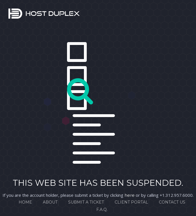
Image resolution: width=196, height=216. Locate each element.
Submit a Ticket (86, 202)
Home (25, 202)
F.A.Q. (102, 209)
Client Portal (131, 202)
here (129, 195)
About (50, 202)
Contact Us (172, 202)
